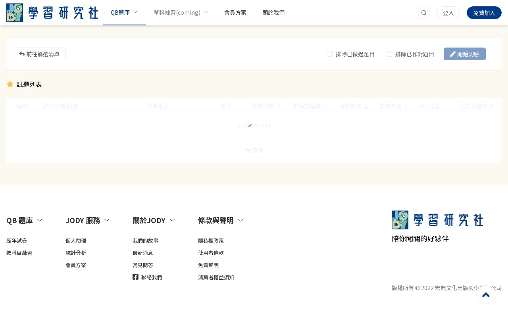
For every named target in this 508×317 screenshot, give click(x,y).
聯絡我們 (147, 277)
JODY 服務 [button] (87, 220)
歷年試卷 (16, 240)
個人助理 (75, 240)
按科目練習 (19, 252)
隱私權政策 (211, 240)
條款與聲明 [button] (221, 220)
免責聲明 (208, 265)
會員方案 (75, 265)
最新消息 (143, 252)
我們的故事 (145, 240)
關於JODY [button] (154, 220)
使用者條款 (211, 252)
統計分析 (75, 252)
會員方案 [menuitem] (235, 12)
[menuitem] (124, 12)
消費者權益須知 (216, 277)
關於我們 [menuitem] (273, 12)
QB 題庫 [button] (24, 220)
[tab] (26, 219)
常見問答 (143, 265)
